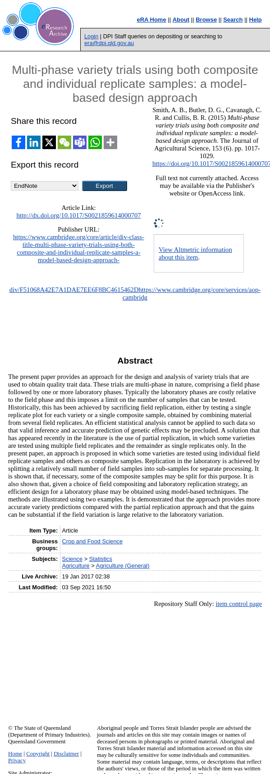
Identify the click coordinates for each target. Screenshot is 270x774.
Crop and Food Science (92, 541)
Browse (206, 19)
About (181, 19)
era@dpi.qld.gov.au (109, 43)
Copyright (38, 754)
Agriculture (76, 565)
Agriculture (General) (123, 565)
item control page (238, 603)
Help (255, 19)
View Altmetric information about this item (195, 253)
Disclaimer (66, 754)
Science (72, 558)
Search (233, 19)
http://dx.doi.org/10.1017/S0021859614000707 (78, 215)
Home (15, 754)
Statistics (100, 558)
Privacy (17, 760)
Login (91, 36)
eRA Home (151, 19)
